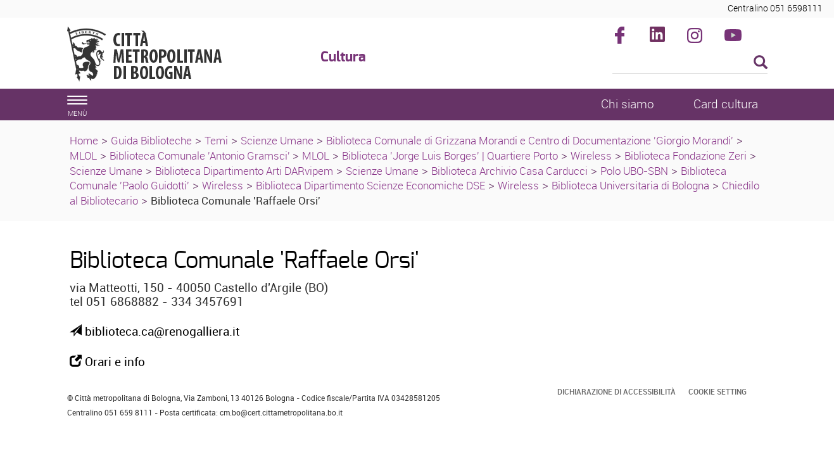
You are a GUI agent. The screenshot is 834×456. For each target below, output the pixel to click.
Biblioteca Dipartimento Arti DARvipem (244, 170)
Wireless (591, 155)
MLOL (83, 155)
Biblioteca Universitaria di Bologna (630, 185)
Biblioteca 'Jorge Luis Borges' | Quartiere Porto (450, 155)
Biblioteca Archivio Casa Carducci (509, 170)
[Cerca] (690, 63)
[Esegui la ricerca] (761, 63)
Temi (216, 140)
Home (84, 140)
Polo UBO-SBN (634, 170)
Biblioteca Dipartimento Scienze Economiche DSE (370, 185)
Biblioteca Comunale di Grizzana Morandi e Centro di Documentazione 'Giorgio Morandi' (529, 140)
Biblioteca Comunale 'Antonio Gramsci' (201, 155)
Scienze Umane (277, 140)
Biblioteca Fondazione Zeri (685, 155)
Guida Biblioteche (151, 140)
